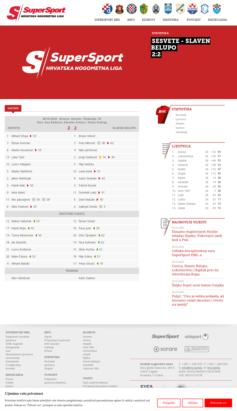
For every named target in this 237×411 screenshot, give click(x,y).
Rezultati (181, 115)
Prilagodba (169, 402)
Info (131, 20)
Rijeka (86, 358)
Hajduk (87, 343)
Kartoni (180, 128)
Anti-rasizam (51, 343)
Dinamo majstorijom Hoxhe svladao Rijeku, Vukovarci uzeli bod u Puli (197, 236)
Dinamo (87, 336)
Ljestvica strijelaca (55, 382)
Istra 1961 (88, 347)
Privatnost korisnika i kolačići (100, 386)
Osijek (86, 354)
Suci (8, 351)
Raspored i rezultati (17, 336)
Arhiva (48, 351)
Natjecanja (217, 20)
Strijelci (180, 123)
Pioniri (9, 379)
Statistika (171, 20)
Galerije (49, 347)
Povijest (194, 20)
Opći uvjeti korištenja (95, 382)
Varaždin (88, 365)
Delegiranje (12, 347)
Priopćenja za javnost (57, 340)
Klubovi (148, 20)
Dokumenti (12, 361)
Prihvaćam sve (218, 402)
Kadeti (9, 382)
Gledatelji (181, 132)
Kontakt (10, 368)
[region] (118, 399)
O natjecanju (13, 365)
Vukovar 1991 (91, 368)
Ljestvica (181, 119)
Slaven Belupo (91, 361)
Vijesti (47, 336)
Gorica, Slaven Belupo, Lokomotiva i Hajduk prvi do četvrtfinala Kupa (195, 270)
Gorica (87, 340)
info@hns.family (192, 368)
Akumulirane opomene (19, 354)
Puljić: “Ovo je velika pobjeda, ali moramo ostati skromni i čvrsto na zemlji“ (198, 300)
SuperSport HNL (107, 20)
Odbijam (192, 402)
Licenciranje (13, 358)
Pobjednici (50, 379)
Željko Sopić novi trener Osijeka (198, 285)
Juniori (9, 386)
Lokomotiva (90, 351)
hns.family (213, 368)
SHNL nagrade (14, 343)
